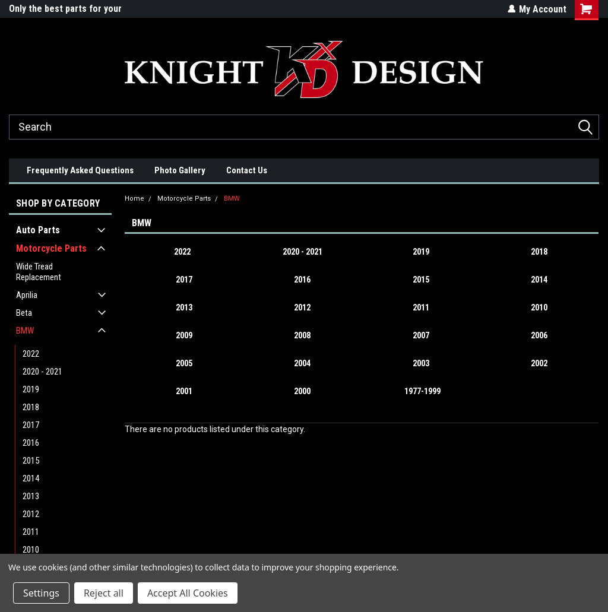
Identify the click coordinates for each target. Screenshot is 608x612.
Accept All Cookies (187, 593)
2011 (31, 532)
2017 (31, 425)
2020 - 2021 (42, 371)
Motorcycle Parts (51, 248)
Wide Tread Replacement (38, 272)
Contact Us (246, 170)
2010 (31, 549)
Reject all (104, 593)
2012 (31, 514)
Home (134, 198)
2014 (31, 478)
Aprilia (26, 295)
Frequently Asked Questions (80, 170)
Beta (24, 312)
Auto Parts (38, 230)
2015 (31, 460)
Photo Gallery (179, 170)
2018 (31, 407)
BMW (25, 330)
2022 (31, 353)
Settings (41, 593)
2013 (31, 496)
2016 (31, 442)
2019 (31, 389)
